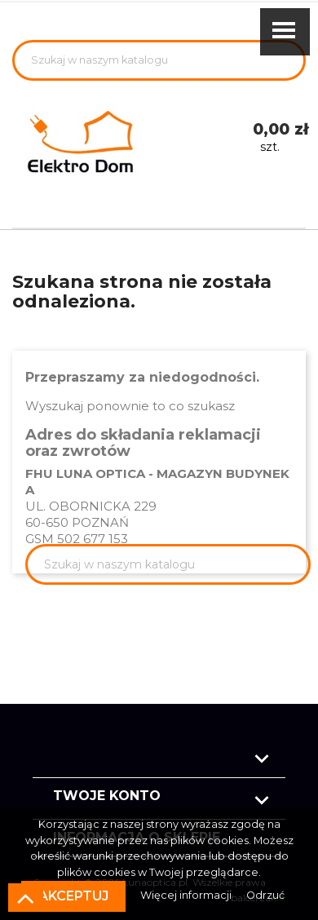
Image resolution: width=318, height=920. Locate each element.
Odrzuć (265, 895)
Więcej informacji (187, 895)
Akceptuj (73, 896)
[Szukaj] (159, 60)
